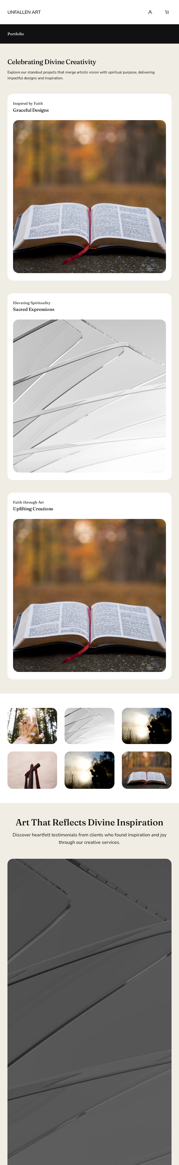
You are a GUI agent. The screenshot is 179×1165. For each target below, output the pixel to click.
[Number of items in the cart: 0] (167, 12)
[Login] (150, 12)
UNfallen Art (24, 12)
